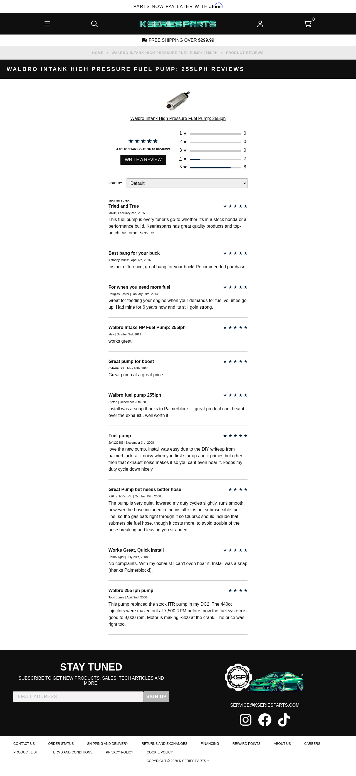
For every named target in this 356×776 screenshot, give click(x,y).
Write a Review (143, 163)
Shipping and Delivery (107, 763)
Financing (210, 763)
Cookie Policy (160, 772)
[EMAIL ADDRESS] (78, 714)
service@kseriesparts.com (264, 723)
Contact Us (24, 763)
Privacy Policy (119, 772)
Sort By (115, 187)
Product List (25, 772)
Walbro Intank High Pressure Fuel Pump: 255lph (178, 119)
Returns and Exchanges (164, 763)
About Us (282, 763)
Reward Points (247, 763)
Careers (312, 763)
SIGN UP (156, 714)
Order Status (61, 763)
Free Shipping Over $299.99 (178, 40)
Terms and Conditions (72, 772)
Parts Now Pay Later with (178, 6)
